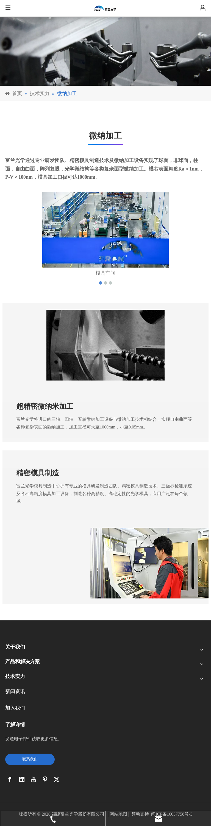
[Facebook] (10, 779)
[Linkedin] (21, 779)
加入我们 (15, 708)
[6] (105, 51)
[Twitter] (56, 779)
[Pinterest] (45, 779)
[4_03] (105, 345)
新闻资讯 (15, 691)
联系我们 (30, 759)
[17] (149, 563)
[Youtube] (33, 779)
